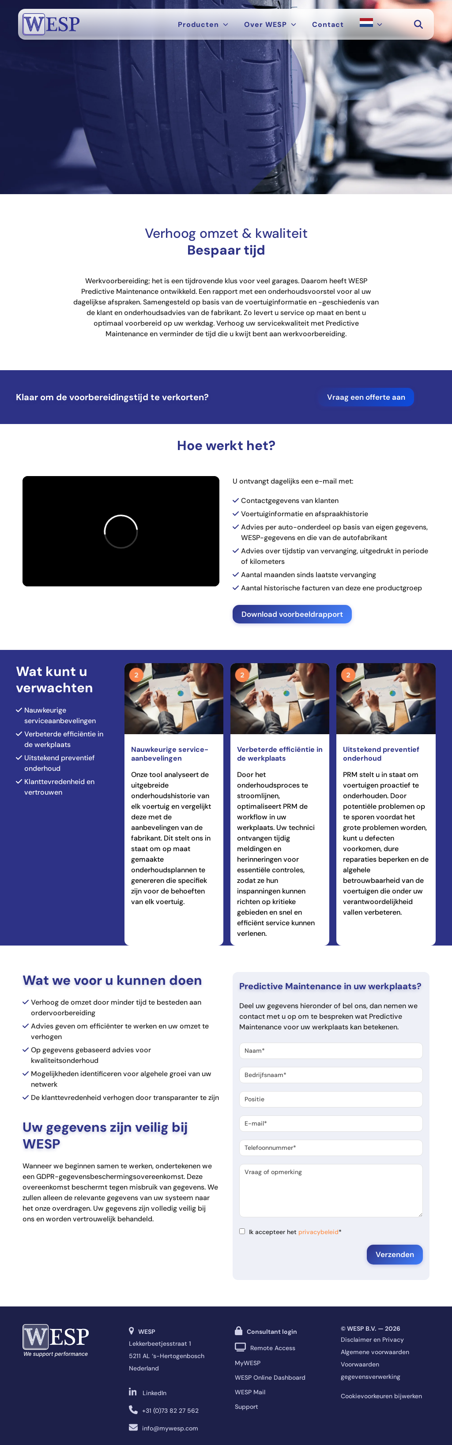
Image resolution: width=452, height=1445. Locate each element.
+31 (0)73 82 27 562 (170, 1411)
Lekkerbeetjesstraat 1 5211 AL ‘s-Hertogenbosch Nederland (166, 1356)
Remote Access (272, 1348)
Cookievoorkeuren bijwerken (381, 1396)
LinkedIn (154, 1393)
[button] (418, 24)
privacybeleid (318, 1232)
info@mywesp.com (170, 1428)
